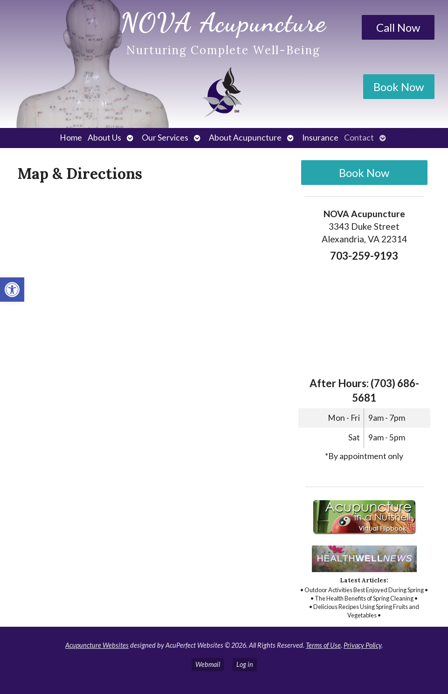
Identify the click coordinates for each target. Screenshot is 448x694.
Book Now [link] (398, 86)
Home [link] (71, 137)
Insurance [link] (320, 137)
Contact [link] (359, 137)
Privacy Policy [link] (362, 645)
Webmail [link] (207, 664)
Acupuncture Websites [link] (97, 645)
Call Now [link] (398, 27)
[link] (12, 289)
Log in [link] (244, 664)
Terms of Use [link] (323, 645)
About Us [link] (104, 137)
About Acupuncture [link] (245, 137)
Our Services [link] (165, 137)
